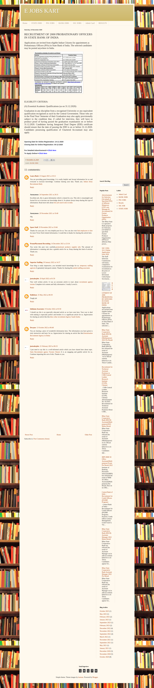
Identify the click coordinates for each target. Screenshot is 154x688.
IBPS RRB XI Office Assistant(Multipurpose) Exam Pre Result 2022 (107, 461)
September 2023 (105, 623)
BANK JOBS (64, 23)
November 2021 (105, 640)
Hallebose (33, 295)
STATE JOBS (36, 23)
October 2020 (104, 657)
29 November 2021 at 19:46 (48, 227)
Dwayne (33, 328)
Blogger (95, 677)
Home (25, 23)
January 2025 (104, 620)
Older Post (88, 435)
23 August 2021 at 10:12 (47, 176)
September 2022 (105, 634)
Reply (32, 187)
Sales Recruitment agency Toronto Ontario (45, 352)
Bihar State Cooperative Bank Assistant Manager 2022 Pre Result (107, 572)
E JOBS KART (41, 11)
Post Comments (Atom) (41, 439)
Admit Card (89, 23)
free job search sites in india (63, 203)
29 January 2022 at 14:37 (51, 262)
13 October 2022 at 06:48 (45, 328)
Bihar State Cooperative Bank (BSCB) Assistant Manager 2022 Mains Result (107, 534)
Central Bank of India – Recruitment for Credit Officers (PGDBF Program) (107, 497)
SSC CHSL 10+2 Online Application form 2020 (106, 251)
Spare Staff (34, 227)
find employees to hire (85, 231)
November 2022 (105, 631)
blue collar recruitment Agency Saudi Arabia (65, 317)
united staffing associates (81, 268)
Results (121, 203)
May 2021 (103, 645)
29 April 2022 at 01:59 (47, 279)
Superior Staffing (36, 262)
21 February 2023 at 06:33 (49, 346)
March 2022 (104, 637)
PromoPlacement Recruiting (40, 244)
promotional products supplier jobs (68, 247)
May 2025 (103, 614)
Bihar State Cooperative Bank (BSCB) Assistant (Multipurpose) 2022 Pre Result (107, 335)
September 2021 (105, 643)
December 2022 (105, 628)
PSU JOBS (50, 23)
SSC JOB (122, 206)
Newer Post (29, 435)
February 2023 (105, 625)
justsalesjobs (34, 279)
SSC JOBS (77, 23)
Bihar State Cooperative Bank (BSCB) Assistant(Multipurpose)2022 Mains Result (107, 421)
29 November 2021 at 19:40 (48, 213)
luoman (80, 677)
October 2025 (104, 611)
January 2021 (104, 648)
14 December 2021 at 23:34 (60, 244)
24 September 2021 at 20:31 (48, 195)
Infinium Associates (37, 309)
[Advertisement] (58, 413)
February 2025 (105, 617)
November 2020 (105, 654)
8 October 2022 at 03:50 (53, 309)
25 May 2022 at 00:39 (45, 295)
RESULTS (103, 23)
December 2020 (105, 651)
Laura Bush (34, 176)
